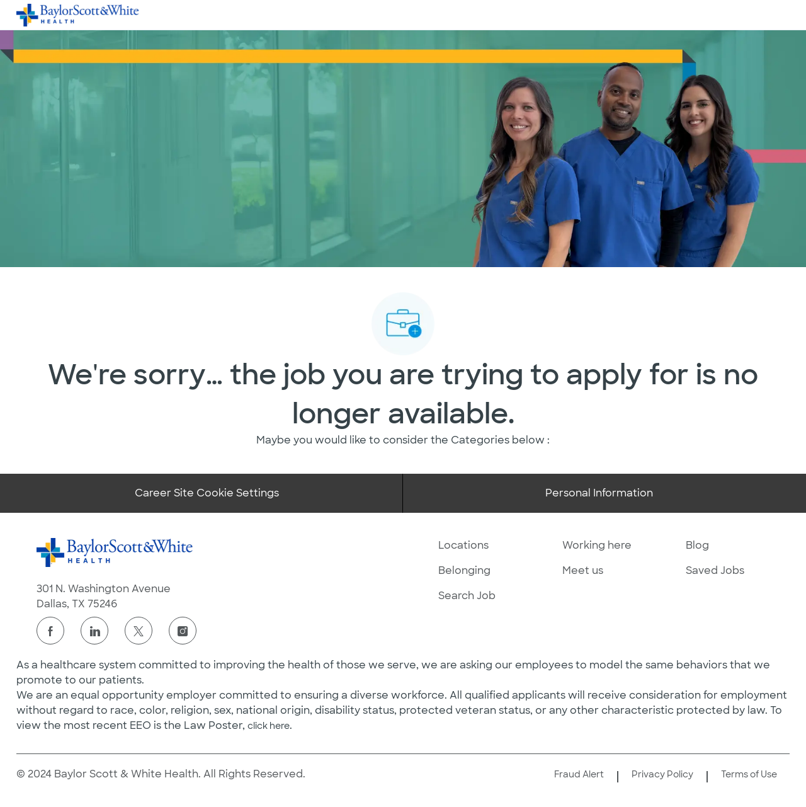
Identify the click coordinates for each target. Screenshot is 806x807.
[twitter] (138, 630)
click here (268, 725)
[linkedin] (94, 630)
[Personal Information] (599, 493)
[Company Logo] (78, 14)
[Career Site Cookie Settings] (207, 493)
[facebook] (50, 630)
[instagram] (182, 630)
